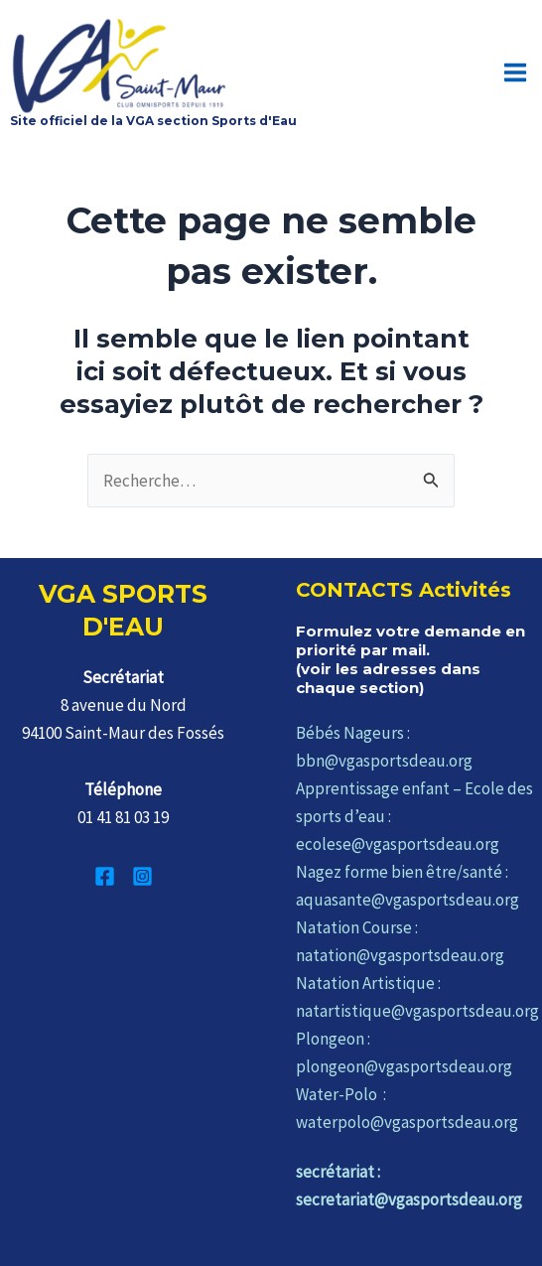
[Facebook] (104, 870)
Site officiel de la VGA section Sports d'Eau (153, 114)
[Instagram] (142, 870)
